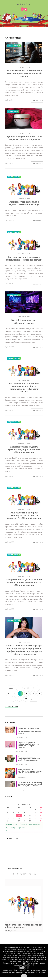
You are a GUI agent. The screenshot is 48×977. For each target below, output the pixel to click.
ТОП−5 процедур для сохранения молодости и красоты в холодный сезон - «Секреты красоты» (30, 784)
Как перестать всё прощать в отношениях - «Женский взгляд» (24, 258)
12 (33, 693)
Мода (7, 828)
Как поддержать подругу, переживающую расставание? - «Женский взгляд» (24, 449)
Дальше (33, 699)
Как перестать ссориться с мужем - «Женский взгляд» (24, 203)
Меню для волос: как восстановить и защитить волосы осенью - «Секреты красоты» (30, 771)
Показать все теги (11, 831)
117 (26, 699)
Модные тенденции (14, 177)
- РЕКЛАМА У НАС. (28, 965)
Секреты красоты (18, 828)
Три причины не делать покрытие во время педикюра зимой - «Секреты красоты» (29, 758)
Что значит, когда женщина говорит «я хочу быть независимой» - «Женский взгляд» (24, 387)
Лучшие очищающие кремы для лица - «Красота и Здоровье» (24, 138)
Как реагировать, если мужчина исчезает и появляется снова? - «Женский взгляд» (24, 582)
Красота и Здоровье (34, 824)
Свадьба (10, 46)
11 (27, 693)
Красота (10, 488)
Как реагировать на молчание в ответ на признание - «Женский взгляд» (24, 73)
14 (13, 699)
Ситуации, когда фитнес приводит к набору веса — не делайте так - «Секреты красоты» (28, 745)
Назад (11, 688)
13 (39, 693)
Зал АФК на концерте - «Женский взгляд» (24, 321)
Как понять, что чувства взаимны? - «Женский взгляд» (24, 925)
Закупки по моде (13, 111)
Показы (10, 177)
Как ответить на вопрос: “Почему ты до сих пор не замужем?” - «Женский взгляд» (24, 515)
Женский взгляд (11, 824)
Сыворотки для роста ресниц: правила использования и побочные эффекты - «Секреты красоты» (29, 730)
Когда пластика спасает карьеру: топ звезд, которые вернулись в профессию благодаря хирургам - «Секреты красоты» (24, 649)
